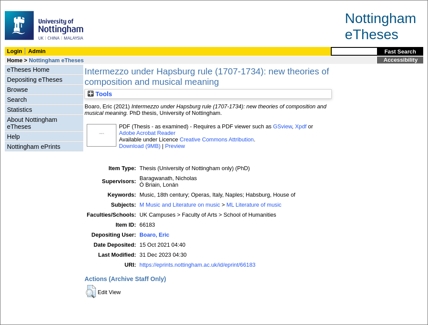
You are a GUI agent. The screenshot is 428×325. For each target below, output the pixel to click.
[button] (91, 291)
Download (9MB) (139, 146)
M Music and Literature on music (179, 204)
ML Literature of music (254, 204)
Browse (17, 89)
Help (13, 136)
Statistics (19, 109)
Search (17, 99)
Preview (175, 146)
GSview (282, 126)
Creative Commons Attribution (217, 139)
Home (15, 60)
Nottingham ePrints (33, 146)
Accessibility (401, 60)
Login (14, 51)
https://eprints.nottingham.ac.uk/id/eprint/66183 (197, 264)
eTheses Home (28, 69)
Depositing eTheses (34, 79)
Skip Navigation (19, 5)
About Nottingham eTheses (32, 123)
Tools (100, 93)
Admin (37, 51)
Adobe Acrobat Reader (147, 133)
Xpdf (300, 126)
